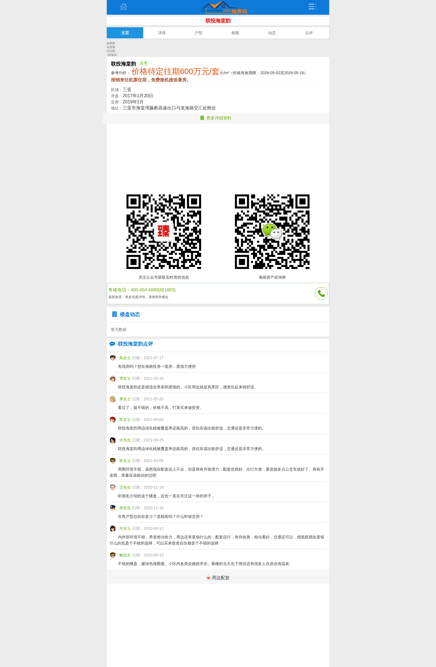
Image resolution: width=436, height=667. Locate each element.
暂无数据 (119, 329)
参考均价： (120, 73)
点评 (309, 33)
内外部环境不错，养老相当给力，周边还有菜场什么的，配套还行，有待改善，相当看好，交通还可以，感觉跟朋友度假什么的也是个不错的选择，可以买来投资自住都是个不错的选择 (217, 540)
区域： (117, 90)
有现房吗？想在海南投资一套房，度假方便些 (157, 366)
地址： (117, 108)
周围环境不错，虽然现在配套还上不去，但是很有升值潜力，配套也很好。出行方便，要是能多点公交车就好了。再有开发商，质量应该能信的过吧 (217, 472)
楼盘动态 (125, 314)
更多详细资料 (215, 118)
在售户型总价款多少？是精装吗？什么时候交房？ (161, 516)
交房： (117, 102)
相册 (235, 33)
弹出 (312, 6)
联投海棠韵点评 (130, 344)
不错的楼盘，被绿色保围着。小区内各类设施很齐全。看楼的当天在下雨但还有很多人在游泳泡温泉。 (205, 563)
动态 (272, 33)
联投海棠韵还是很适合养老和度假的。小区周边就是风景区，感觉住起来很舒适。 (188, 387)
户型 (198, 33)
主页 (123, 6)
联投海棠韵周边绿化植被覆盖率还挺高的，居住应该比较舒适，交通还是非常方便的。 (192, 428)
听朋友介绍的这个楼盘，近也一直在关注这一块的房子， (166, 496)
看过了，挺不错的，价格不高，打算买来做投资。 (161, 407)
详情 (162, 33)
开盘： (117, 96)
